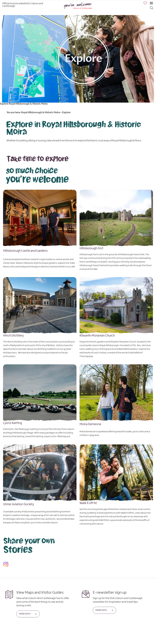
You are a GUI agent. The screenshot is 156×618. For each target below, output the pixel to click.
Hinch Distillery (13, 335)
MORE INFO (24, 614)
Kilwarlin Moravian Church (97, 335)
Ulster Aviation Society (18, 504)
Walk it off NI (88, 503)
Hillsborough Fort (91, 248)
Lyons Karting (12, 423)
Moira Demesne (90, 424)
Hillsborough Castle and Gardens (25, 250)
